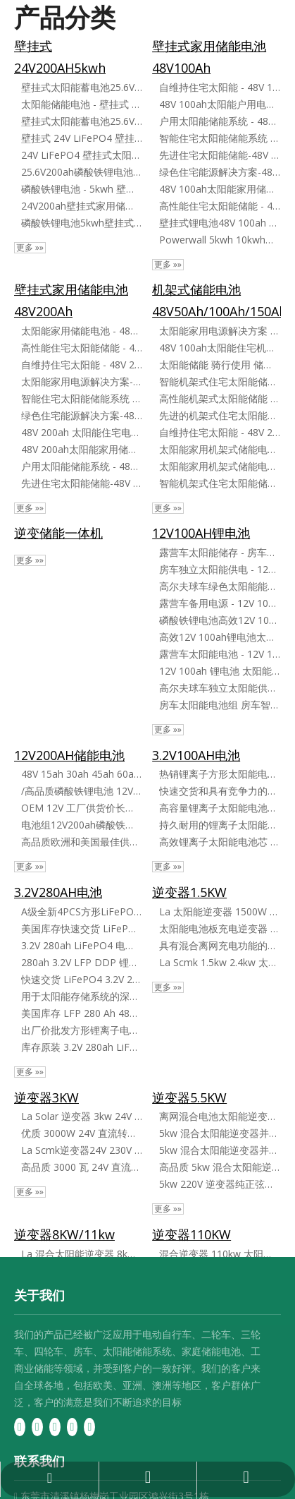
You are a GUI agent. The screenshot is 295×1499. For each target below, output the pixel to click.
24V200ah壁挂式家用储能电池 (81, 205)
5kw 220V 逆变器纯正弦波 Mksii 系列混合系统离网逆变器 (219, 1184)
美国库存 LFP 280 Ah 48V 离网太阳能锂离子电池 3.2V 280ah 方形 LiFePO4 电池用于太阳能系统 (81, 1013)
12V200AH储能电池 (69, 755)
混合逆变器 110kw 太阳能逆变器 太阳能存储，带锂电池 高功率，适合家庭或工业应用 (219, 1253)
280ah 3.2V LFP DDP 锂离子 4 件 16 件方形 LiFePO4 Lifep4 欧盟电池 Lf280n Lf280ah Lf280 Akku (81, 962)
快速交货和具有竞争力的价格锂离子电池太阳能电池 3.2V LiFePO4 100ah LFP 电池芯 (219, 790)
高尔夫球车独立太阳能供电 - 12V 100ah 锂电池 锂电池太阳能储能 (219, 687)
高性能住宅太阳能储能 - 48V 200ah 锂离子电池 (81, 347)
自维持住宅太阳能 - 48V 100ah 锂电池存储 (219, 87)
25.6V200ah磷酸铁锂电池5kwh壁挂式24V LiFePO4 (81, 172)
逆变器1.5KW (189, 892)
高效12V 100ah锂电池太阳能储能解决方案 (219, 637)
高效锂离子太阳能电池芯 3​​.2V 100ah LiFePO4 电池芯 (219, 841)
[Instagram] (89, 1426)
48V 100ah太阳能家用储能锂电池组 (219, 188)
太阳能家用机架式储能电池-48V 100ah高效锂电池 (219, 449)
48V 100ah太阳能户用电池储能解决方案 (219, 104)
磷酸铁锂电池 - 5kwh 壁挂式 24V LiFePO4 (81, 188)
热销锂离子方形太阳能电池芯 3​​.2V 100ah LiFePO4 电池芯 (219, 774)
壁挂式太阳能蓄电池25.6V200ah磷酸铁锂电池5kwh (81, 121)
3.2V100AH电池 (196, 755)
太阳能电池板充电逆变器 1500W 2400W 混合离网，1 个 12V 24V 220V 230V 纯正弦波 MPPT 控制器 (219, 928)
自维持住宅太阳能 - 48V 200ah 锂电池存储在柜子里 (219, 432)
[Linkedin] (37, 1426)
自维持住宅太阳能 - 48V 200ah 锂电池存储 (81, 364)
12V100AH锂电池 (201, 532)
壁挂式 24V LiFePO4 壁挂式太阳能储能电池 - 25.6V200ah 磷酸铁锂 (81, 138)
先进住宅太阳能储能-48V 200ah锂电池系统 (81, 483)
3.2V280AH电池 (58, 892)
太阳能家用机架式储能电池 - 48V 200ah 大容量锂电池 (219, 466)
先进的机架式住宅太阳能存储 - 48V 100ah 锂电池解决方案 (219, 415)
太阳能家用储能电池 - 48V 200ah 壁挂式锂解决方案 (81, 330)
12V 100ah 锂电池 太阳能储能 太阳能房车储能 (219, 671)
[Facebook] (19, 1426)
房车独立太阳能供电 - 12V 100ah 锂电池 (219, 569)
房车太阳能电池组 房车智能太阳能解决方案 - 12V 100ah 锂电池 (219, 704)
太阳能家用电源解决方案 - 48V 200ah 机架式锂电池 (219, 330)
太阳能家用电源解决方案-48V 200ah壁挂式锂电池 (81, 381)
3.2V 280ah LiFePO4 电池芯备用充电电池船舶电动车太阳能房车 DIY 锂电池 (81, 945)
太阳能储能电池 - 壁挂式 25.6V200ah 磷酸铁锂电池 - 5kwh (81, 104)
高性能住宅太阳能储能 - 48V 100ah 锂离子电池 (219, 205)
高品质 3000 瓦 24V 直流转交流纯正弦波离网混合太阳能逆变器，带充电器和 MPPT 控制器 (81, 1167)
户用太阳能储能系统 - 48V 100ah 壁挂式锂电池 (219, 121)
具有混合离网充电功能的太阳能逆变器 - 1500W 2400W (219, 945)
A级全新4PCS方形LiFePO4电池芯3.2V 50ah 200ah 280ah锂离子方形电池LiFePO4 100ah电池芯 (81, 911)
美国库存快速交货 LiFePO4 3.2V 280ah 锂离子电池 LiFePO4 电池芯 (81, 928)
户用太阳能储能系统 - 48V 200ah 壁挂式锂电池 (81, 466)
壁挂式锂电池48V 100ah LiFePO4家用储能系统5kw (219, 222)
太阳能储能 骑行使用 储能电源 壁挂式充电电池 (219, 364)
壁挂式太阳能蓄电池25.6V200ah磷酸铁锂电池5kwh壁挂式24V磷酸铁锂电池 (81, 87)
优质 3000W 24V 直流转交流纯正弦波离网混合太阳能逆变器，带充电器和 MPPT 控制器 (81, 1133)
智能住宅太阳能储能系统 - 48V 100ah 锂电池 (219, 138)
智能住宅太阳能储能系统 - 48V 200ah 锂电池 (81, 398)
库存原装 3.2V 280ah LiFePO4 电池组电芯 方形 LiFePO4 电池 (81, 1047)
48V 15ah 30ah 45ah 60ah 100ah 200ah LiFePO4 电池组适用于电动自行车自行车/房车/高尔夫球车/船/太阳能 (81, 774)
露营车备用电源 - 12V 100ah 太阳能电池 (219, 603)
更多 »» (30, 247)
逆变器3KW (46, 1097)
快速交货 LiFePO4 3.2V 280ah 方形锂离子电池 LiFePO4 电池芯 (81, 979)
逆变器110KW (191, 1234)
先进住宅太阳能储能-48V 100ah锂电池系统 (219, 155)
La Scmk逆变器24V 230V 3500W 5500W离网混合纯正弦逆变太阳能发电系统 (81, 1150)
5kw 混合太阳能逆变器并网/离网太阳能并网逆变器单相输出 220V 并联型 (219, 1133)
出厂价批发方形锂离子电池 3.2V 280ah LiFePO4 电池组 (81, 1030)
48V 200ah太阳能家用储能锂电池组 (81, 449)
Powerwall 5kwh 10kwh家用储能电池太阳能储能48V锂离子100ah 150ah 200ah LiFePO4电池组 (219, 239)
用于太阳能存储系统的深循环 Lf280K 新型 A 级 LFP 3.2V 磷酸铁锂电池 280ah (81, 996)
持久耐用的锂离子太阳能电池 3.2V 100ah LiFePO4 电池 (219, 824)
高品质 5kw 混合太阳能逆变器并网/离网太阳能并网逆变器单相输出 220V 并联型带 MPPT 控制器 (219, 1167)
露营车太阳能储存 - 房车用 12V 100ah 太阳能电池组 (219, 552)
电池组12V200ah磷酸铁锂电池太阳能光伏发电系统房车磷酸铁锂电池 (81, 824)
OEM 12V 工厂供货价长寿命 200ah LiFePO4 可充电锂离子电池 (81, 807)
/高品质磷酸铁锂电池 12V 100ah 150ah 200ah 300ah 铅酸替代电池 (81, 790)
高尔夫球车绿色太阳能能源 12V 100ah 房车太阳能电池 (219, 586)
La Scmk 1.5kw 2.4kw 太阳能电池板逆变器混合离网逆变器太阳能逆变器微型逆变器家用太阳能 (219, 962)
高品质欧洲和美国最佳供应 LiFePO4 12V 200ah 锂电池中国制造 (81, 841)
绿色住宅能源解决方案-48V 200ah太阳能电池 (81, 415)
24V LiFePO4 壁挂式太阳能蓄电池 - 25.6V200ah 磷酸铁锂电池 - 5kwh (81, 155)
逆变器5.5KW (189, 1097)
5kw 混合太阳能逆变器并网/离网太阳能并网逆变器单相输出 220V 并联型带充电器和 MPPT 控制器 (219, 1150)
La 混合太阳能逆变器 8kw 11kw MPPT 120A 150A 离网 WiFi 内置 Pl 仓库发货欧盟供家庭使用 (81, 1253)
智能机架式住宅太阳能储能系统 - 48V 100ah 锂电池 (219, 381)
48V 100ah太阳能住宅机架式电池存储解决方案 (219, 347)
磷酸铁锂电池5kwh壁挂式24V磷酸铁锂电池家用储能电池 (81, 222)
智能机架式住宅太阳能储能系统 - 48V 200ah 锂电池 (219, 483)
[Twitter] (55, 1426)
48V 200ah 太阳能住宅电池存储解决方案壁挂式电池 (81, 432)
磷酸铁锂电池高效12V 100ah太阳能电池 (219, 620)
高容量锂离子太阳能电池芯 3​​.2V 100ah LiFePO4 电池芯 (219, 807)
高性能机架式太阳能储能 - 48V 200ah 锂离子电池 (219, 398)
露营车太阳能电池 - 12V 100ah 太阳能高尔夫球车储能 (219, 654)
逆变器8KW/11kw (64, 1234)
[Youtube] (72, 1426)
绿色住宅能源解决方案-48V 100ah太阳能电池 (219, 172)
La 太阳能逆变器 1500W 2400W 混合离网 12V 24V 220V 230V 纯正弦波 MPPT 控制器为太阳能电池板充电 (219, 911)
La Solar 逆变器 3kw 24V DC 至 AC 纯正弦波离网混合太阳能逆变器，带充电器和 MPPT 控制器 (81, 1116)
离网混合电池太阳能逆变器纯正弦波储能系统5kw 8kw (219, 1116)
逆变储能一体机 (58, 532)
